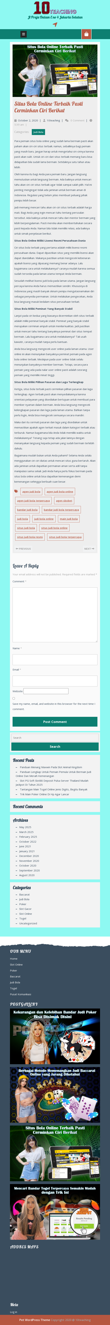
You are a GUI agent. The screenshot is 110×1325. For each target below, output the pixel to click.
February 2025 (28, 836)
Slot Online (25, 913)
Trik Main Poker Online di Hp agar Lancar (44, 794)
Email (17, 669)
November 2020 (29, 860)
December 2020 (29, 856)
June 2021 (25, 846)
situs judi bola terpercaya (65, 537)
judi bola (22, 518)
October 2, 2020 (28, 120)
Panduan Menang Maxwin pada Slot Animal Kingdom (51, 767)
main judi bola (69, 518)
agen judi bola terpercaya (33, 500)
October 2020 (27, 865)
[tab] (23, 34)
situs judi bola (26, 528)
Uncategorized (28, 923)
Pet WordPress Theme (34, 1320)
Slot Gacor (25, 909)
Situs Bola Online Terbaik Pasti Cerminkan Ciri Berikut (48, 107)
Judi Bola (38, 132)
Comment (19, 581)
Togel (22, 918)
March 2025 (26, 832)
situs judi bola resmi (30, 537)
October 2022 (27, 841)
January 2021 (27, 851)
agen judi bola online (60, 491)
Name (17, 648)
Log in (13, 1312)
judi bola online (44, 518)
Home (13, 958)
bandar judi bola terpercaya (61, 509)
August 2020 (27, 875)
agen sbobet (64, 500)
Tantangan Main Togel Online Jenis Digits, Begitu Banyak (53, 789)
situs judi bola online (54, 528)
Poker (22, 904)
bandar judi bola (27, 509)
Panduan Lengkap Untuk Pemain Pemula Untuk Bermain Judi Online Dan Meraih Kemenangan (53, 774)
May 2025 (25, 827)
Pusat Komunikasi (20, 994)
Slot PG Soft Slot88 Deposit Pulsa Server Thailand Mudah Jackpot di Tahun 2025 (52, 782)
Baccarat (24, 894)
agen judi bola (31, 491)
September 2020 (29, 870)
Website (18, 691)
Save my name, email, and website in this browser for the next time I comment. (54, 706)
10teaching (53, 120)
